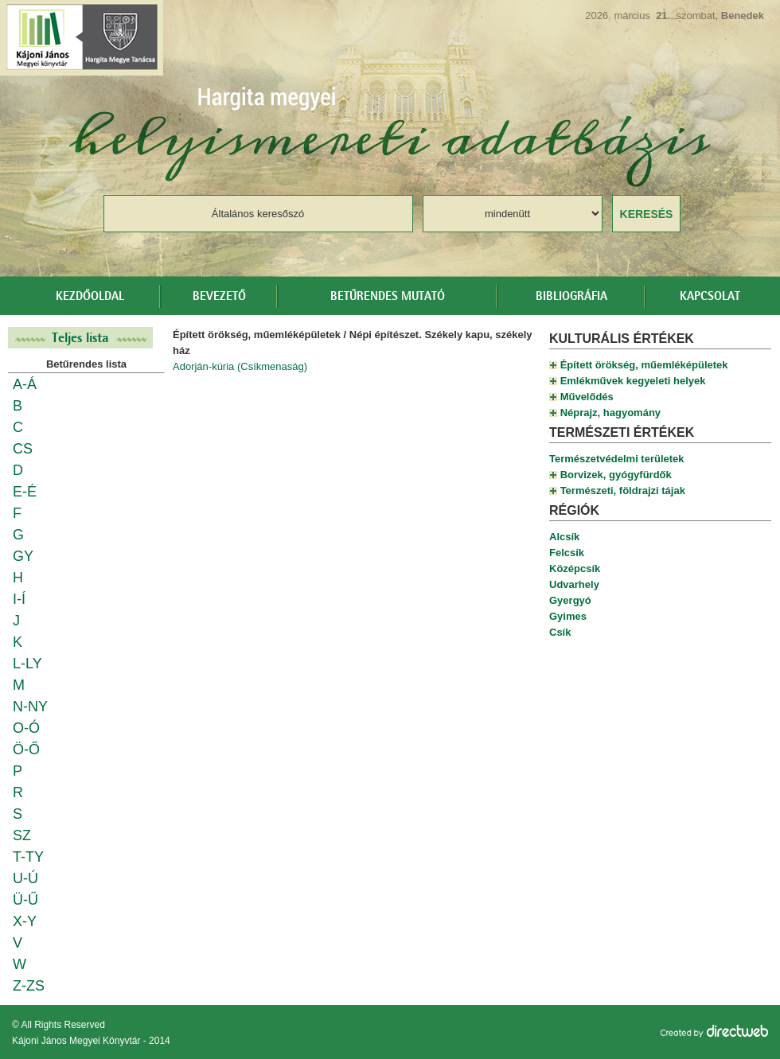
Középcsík (574, 568)
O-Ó (26, 728)
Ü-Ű (25, 900)
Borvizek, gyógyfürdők (616, 475)
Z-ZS (29, 986)
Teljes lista (80, 338)
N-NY (30, 706)
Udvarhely (574, 584)
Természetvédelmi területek (616, 459)
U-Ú (25, 878)
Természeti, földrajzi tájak (622, 490)
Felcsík (566, 553)
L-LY (27, 664)
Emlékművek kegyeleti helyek (633, 381)
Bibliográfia (571, 297)
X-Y (25, 921)
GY (23, 556)
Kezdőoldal (90, 297)
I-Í (19, 599)
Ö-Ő (26, 749)
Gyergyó (570, 600)
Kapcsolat (710, 297)
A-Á (25, 384)
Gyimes (568, 616)
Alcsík (564, 537)
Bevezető (219, 297)
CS (23, 449)
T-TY (28, 857)
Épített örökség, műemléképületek (644, 365)
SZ (22, 835)
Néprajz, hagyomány (610, 413)
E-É (25, 492)
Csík (560, 632)
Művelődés (587, 397)
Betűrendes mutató (387, 297)
